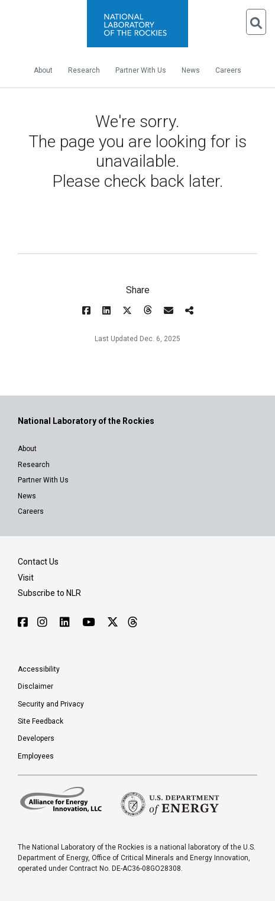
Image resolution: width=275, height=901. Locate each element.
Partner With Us (140, 70)
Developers (36, 738)
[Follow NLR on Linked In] (66, 622)
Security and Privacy (51, 704)
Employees (36, 756)
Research (84, 70)
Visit (26, 577)
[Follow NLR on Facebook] (23, 622)
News (191, 70)
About (43, 70)
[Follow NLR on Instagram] (43, 622)
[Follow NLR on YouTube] (90, 622)
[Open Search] (256, 22)
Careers (228, 70)
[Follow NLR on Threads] (132, 622)
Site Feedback (40, 721)
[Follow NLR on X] (112, 622)
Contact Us (38, 561)
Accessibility (39, 669)
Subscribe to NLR (49, 593)
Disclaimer (35, 686)
